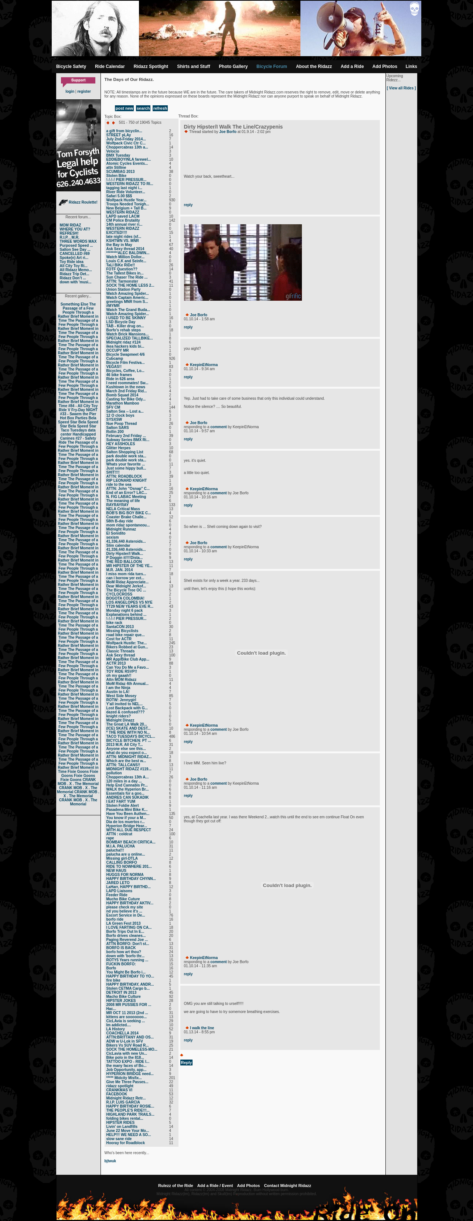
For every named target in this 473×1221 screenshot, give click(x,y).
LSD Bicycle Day (121, 322)
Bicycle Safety (71, 66)
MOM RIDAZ (70, 225)
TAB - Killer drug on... (125, 326)
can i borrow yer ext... (125, 578)
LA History (115, 1029)
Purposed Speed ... (76, 245)
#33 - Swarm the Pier (78, 414)
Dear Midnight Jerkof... (126, 586)
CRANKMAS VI (119, 1090)
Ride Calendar (110, 66)
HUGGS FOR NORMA (125, 875)
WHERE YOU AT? (75, 229)
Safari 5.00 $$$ (119, 196)
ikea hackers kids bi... (125, 346)
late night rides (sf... (123, 237)
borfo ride (115, 919)
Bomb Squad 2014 (122, 395)
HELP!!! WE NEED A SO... (128, 1135)
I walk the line (202, 1028)
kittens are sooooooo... (126, 1017)
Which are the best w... (126, 761)
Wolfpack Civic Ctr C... (126, 143)
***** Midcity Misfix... (124, 1078)
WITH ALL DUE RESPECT (128, 830)
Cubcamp (114, 359)
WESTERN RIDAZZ (122, 212)
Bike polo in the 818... (125, 1057)
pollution (114, 773)
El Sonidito (116, 533)
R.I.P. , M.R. (69, 237)
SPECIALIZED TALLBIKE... (129, 338)
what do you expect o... (126, 753)
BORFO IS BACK (121, 948)
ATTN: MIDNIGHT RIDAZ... (129, 757)
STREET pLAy (118, 135)
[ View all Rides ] (401, 88)
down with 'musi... (76, 282)
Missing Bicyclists (122, 631)
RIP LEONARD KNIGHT (126, 480)
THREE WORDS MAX (78, 241)
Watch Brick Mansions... (127, 334)
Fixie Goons (78, 772)
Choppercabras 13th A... (127, 777)
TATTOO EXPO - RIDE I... (128, 1062)
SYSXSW (114, 419)
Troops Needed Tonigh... (127, 204)
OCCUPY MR (117, 350)
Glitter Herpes (118, 448)
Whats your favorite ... (125, 464)
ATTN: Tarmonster (122, 281)
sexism (112, 537)
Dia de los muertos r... (125, 822)
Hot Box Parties (73, 418)
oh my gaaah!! (119, 675)
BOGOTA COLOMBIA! (125, 598)
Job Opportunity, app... (126, 1070)
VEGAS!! (114, 367)
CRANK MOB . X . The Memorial (78, 782)
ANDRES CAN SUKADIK (127, 797)
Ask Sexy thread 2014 (125, 249)
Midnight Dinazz (120, 720)
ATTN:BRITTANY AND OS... (130, 1037)
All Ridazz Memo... (76, 270)
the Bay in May (119, 245)
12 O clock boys (120, 415)
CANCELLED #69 (75, 254)
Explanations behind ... (126, 615)
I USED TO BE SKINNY (126, 318)
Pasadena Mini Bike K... (127, 810)
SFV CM (113, 407)
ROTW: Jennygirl (121, 700)
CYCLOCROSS (119, 594)
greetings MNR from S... (127, 302)
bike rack (114, 623)
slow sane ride (119, 1139)
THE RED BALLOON (124, 562)
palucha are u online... (125, 854)
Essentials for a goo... (125, 793)
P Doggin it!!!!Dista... (124, 558)
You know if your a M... (126, 818)
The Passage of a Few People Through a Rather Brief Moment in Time (78, 312)
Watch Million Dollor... (125, 257)
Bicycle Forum (271, 66)
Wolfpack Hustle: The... (126, 643)
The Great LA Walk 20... (126, 724)
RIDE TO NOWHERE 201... (129, 866)
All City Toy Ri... (74, 266)
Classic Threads (120, 651)
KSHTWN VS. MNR (122, 241)
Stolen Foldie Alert (122, 806)
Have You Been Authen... (128, 814)
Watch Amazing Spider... (127, 293)
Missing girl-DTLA (122, 858)
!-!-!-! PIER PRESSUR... (126, 180)
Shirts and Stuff (193, 66)
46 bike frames (119, 375)
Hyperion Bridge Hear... (126, 826)
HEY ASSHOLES (120, 444)
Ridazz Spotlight (151, 66)
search (143, 108)
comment (218, 427)
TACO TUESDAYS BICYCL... (130, 736)
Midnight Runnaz (121, 529)
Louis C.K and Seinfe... (126, 261)
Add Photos (384, 66)
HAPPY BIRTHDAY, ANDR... (130, 984)
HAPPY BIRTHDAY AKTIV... (129, 903)
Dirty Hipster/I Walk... (124, 554)
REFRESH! (69, 233)
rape (110, 838)
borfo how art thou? (123, 952)
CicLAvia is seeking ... (125, 1021)
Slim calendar (118, 545)
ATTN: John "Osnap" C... (128, 489)
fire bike (113, 980)
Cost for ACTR (119, 639)
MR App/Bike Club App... (127, 659)
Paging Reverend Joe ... (127, 940)
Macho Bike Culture (123, 997)
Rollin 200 (115, 432)
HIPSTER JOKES (121, 1001)
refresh (160, 108)
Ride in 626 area (120, 379)
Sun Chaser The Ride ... (127, 277)
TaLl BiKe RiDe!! (120, 265)
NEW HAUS (116, 871)
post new (124, 108)
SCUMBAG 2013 (120, 172)
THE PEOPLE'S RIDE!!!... (128, 1110)
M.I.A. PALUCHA (120, 846)
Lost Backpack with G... (127, 708)
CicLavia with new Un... (126, 1053)
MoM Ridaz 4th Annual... (127, 684)
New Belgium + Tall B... (126, 208)
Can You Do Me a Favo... (127, 667)
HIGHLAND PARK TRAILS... (130, 1114)
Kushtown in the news (126, 387)
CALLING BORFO (121, 862)
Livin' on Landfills (122, 1127)
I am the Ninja (118, 688)
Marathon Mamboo (122, 403)
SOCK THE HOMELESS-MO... (131, 1049)
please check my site (124, 907)
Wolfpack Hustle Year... (126, 200)
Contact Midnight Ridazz (287, 1185)
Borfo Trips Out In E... (125, 932)
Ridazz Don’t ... (73, 278)
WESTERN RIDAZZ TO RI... (129, 184)
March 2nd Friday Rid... (126, 391)
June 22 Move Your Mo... (127, 1131)
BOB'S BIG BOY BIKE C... (128, 513)
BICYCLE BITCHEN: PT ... (128, 741)
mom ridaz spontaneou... (128, 525)
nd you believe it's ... (124, 911)
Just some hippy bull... (126, 468)
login (69, 91)
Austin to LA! (118, 692)
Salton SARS (117, 428)
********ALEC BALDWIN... (128, 253)
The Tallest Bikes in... (125, 273)
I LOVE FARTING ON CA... (129, 927)
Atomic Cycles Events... (127, 163)
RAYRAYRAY (117, 505)
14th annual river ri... (124, 224)
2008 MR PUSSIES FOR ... (129, 1005)
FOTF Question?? (121, 269)
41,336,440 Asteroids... (126, 541)
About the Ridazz (314, 66)
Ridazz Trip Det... (74, 274)
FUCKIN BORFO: (121, 964)
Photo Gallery (233, 66)
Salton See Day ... (75, 250)
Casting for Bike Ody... (126, 399)
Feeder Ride (116, 895)
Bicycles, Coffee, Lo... (125, 371)
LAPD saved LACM (123, 216)
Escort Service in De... (125, 915)
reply (188, 205)
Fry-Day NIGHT (84, 410)
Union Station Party (123, 289)
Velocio (112, 151)
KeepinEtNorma (204, 365)
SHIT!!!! (113, 472)
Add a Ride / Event (215, 1185)
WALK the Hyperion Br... (127, 789)
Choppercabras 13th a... (127, 147)
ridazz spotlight (119, 1086)
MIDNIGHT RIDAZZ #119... (129, 769)
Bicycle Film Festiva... (125, 363)
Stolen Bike (116, 176)
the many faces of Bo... (126, 1066)
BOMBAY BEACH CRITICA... (131, 842)
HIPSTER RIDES (120, 1123)
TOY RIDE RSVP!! (121, 671)
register (84, 91)
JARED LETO (118, 883)
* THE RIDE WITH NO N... (128, 732)
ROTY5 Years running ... (127, 960)
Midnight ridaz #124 (123, 342)
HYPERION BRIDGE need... (130, 1074)
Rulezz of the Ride (175, 1185)
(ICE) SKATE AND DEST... (128, 728)
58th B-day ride (119, 521)
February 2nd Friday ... (126, 436)
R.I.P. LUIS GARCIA (123, 1102)
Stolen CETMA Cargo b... (128, 988)
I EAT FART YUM (121, 801)
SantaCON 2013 (120, 627)
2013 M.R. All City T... (124, 745)
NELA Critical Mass (123, 509)
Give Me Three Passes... (127, 1082)
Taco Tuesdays (74, 430)
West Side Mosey (121, 696)
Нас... (111, 1009)
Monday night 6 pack (124, 610)
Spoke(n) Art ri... (74, 258)
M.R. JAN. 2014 (119, 570)
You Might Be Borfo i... (126, 972)
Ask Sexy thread (120, 655)
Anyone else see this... (126, 749)
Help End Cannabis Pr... (127, 785)
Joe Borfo (227, 132)
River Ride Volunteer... (125, 192)
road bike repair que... (125, 635)
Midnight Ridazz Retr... (126, 1098)
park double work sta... (126, 456)
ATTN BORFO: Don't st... (127, 944)
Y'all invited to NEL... (124, 704)
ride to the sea (119, 484)
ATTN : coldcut (119, 834)
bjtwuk (110, 1161)
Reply (186, 1062)
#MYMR (113, 306)
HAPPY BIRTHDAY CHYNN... (131, 879)
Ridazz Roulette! (78, 202)
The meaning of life (123, 501)
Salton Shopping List (124, 452)
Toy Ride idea (72, 262)
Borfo (111, 968)
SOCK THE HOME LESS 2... (130, 285)
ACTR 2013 (116, 663)
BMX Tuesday (118, 155)
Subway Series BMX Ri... (128, 440)
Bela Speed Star (77, 420)
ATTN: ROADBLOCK (124, 476)
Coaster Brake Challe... (126, 517)
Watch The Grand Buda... (128, 310)
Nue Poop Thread (121, 424)
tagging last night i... (124, 188)
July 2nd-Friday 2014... (126, 139)
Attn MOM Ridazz (121, 680)
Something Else (74, 304)
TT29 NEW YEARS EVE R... (130, 606)
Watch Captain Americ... (127, 298)
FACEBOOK (116, 1094)
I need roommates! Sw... (127, 383)
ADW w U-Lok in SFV (124, 1041)
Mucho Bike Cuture (123, 899)
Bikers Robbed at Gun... (127, 647)
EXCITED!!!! (116, 233)
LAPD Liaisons (119, 891)
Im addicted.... (118, 1025)
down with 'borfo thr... (125, 956)
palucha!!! (115, 850)
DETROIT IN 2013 (121, 992)
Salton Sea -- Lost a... (125, 411)
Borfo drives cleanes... (126, 936)
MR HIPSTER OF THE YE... (129, 566)
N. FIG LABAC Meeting (126, 497)
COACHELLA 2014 (122, 1033)
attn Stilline (116, 168)
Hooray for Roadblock (125, 1143)
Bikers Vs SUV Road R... (127, 1045)
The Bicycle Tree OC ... (126, 590)
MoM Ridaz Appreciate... (127, 582)
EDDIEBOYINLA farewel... (128, 159)
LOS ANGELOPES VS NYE (129, 602)
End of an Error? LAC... (126, 493)
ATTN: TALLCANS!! (123, 765)
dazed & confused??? (125, 712)
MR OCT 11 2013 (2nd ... (127, 1013)
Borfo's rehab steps (123, 330)
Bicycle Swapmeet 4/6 (125, 354)
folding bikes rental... (124, 1118)
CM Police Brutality (123, 220)
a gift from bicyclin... (124, 131)
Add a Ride (352, 66)
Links (411, 66)
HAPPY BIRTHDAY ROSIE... (130, 1106)
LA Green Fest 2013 (123, 923)
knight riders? (118, 716)
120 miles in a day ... (124, 781)
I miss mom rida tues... (126, 574)
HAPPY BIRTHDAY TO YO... (130, 976)
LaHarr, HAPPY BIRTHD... (128, 887)
